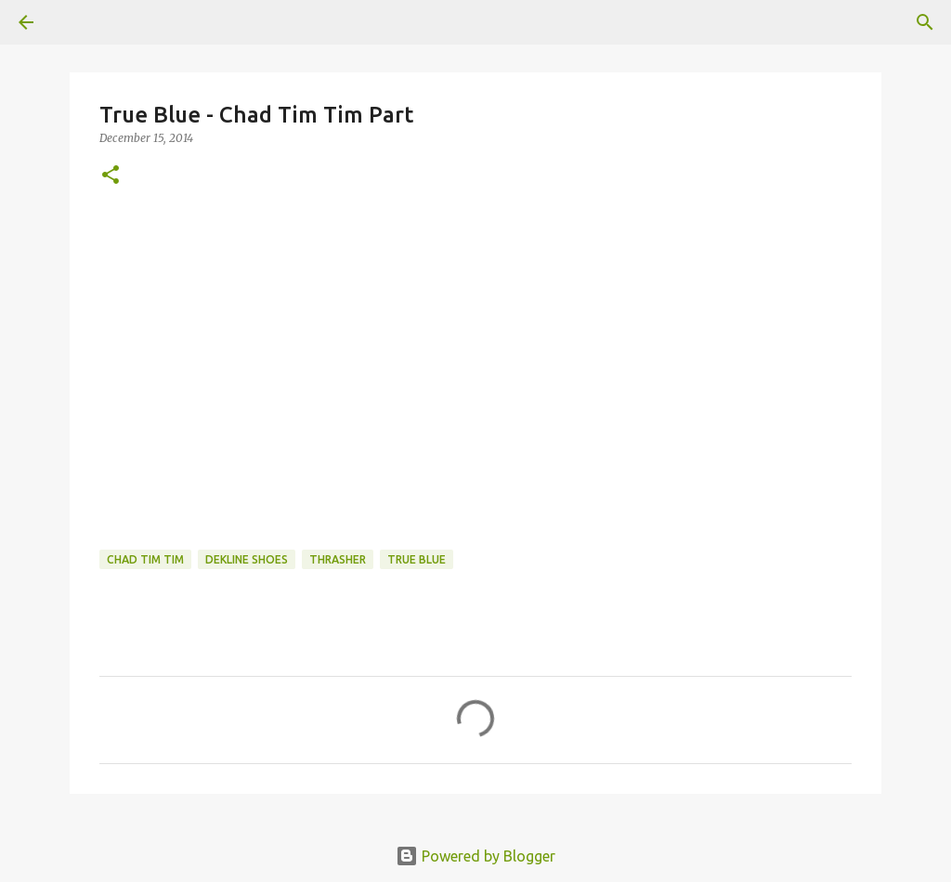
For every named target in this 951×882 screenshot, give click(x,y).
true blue (416, 559)
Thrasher (337, 559)
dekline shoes (246, 559)
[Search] (925, 22)
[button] (110, 175)
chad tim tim (145, 559)
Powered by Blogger (475, 856)
